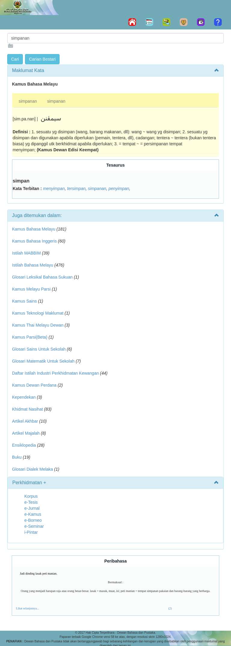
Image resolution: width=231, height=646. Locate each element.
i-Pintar (31, 532)
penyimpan (119, 188)
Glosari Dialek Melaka (32, 469)
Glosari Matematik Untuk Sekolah (43, 361)
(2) (170, 608)
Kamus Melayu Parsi (31, 289)
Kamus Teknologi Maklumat (37, 313)
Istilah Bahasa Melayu (32, 265)
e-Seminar (34, 526)
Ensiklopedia (24, 445)
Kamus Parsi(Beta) (29, 337)
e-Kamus (32, 514)
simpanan (28, 101)
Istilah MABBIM (26, 253)
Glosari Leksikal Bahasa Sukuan (42, 277)
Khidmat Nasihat (27, 409)
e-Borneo (33, 520)
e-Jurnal (32, 508)
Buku (17, 457)
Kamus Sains (24, 301)
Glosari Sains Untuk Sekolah (39, 349)
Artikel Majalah (26, 433)
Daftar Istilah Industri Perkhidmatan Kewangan (55, 373)
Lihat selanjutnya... (27, 608)
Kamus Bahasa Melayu (34, 229)
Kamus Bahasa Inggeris (34, 241)
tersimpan (76, 188)
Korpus (31, 496)
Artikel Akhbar (25, 421)
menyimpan (54, 188)
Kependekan (24, 397)
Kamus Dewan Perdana (34, 385)
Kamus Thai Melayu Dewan (37, 325)
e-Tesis (31, 502)
